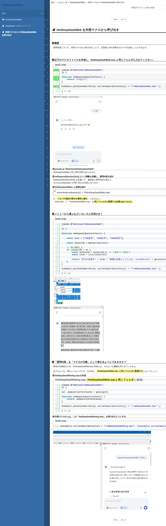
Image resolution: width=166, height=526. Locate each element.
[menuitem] (22, 20)
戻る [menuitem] (23, 13)
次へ (124, 19)
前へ (115, 19)
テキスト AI (62, 2)
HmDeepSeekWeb (77, 2)
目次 (52, 2)
